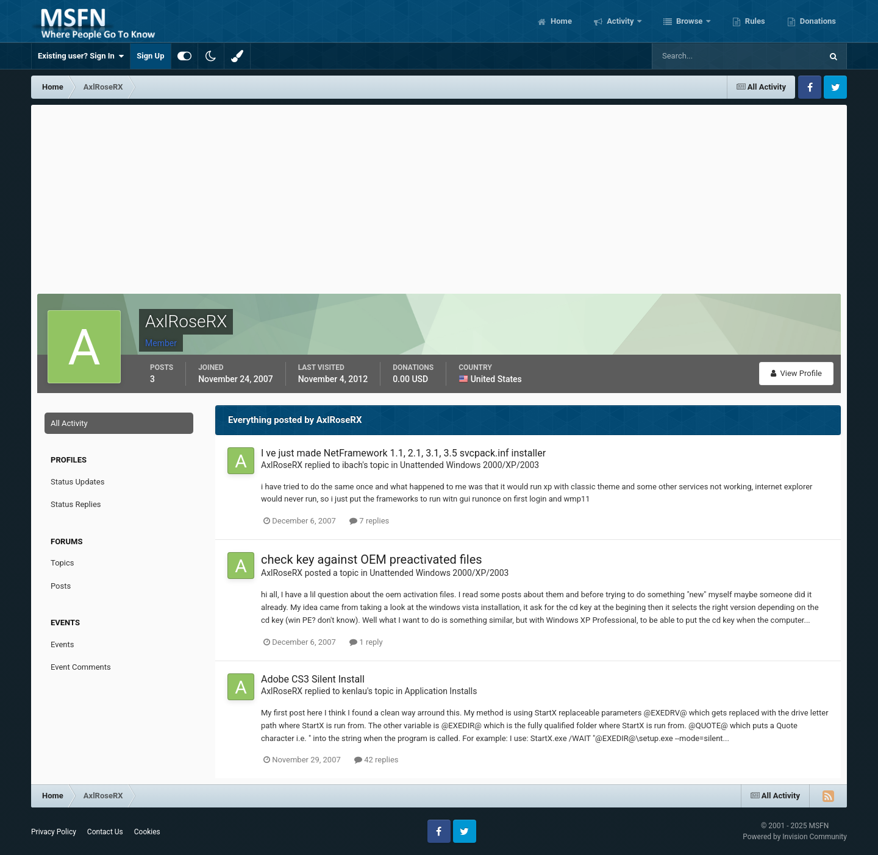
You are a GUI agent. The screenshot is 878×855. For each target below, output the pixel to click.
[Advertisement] (439, 196)
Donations (817, 21)
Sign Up (150, 55)
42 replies (376, 759)
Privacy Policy (53, 832)
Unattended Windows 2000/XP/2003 (469, 465)
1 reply (366, 642)
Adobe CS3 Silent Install (313, 679)
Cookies (147, 832)
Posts (61, 586)
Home (560, 21)
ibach (352, 465)
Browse (689, 21)
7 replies (369, 520)
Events (62, 644)
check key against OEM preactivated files (371, 559)
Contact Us (105, 832)
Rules (754, 21)
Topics (62, 562)
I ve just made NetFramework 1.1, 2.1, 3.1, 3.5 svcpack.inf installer (403, 453)
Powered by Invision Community (795, 836)
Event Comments (81, 667)
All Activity (69, 423)
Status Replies (76, 504)
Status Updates (77, 481)
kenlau (354, 691)
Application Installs (441, 691)
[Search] (699, 56)
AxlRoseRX (281, 465)
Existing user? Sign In (81, 56)
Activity (620, 21)
